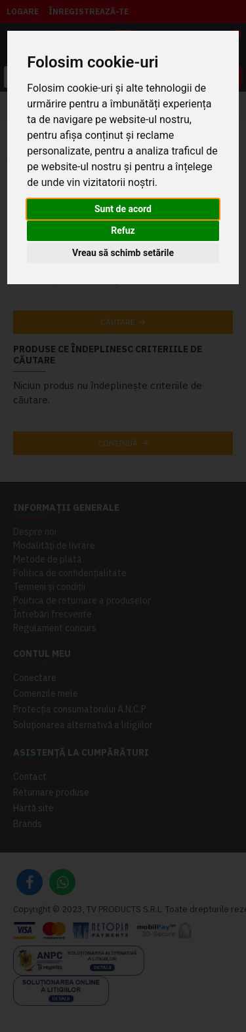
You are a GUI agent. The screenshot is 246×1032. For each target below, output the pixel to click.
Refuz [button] (123, 230)
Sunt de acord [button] (123, 209)
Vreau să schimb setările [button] (123, 253)
